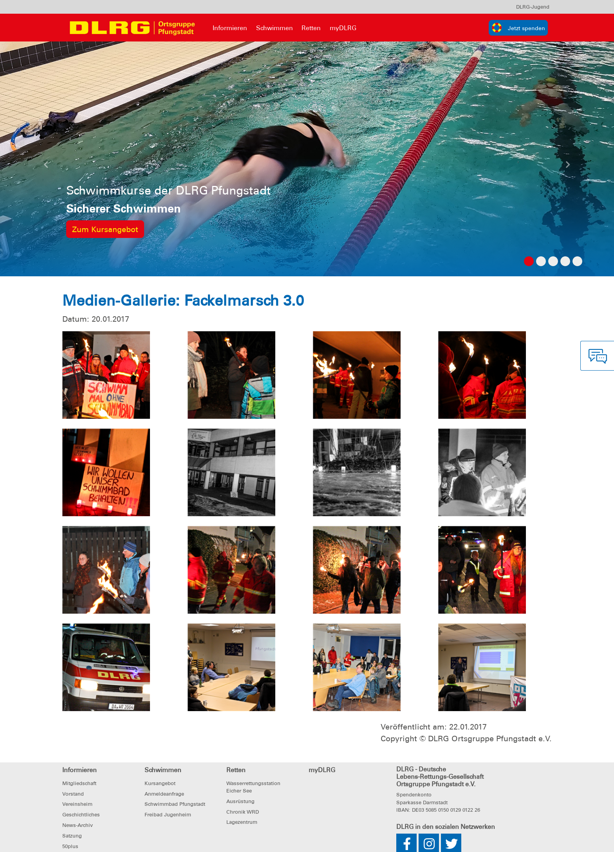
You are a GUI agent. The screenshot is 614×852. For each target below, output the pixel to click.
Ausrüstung (240, 801)
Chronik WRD (242, 812)
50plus (70, 846)
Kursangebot (159, 783)
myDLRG (343, 28)
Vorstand (73, 794)
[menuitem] (533, 7)
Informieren (230, 28)
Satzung (72, 836)
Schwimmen (274, 28)
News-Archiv (77, 825)
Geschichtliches (81, 815)
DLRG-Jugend (532, 7)
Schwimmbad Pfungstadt (174, 804)
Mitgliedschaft (79, 783)
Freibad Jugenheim (167, 815)
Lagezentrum (241, 822)
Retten (311, 28)
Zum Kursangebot (105, 229)
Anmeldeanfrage (164, 794)
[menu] (533, 7)
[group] (518, 28)
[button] (46, 167)
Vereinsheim (77, 804)
